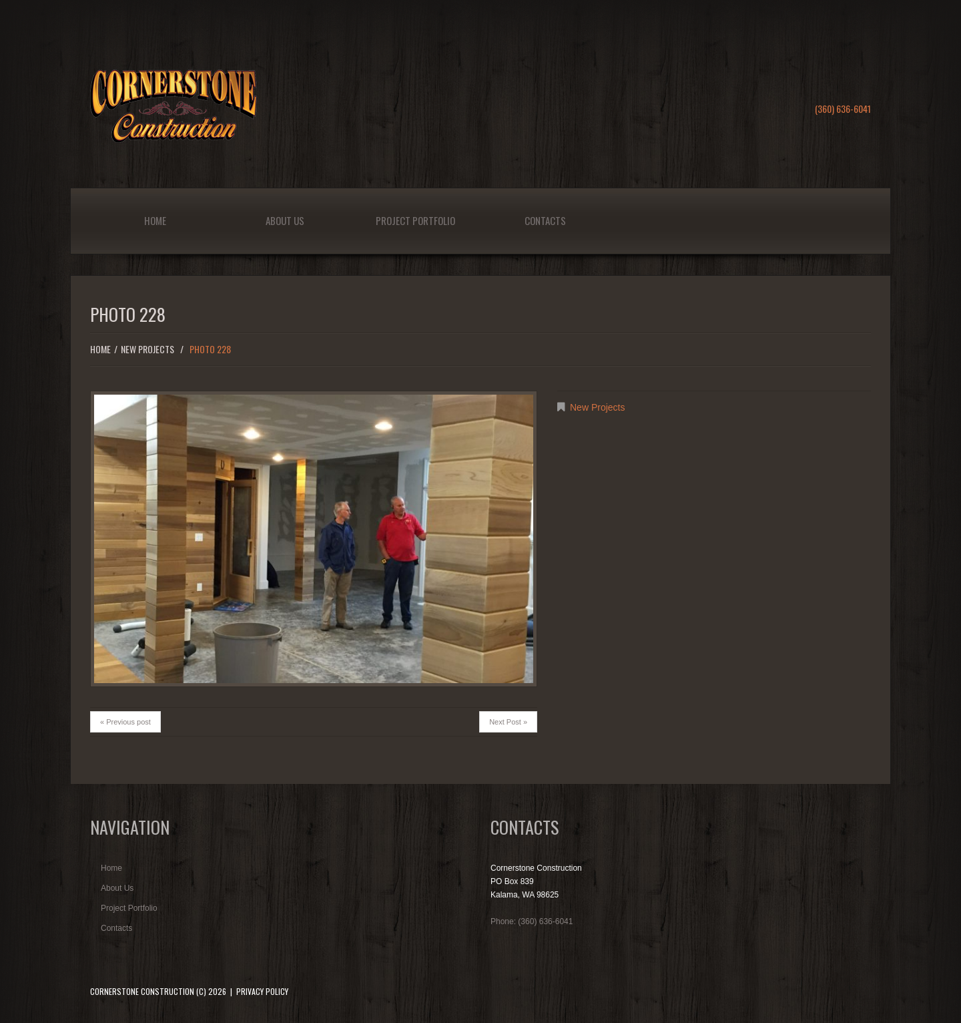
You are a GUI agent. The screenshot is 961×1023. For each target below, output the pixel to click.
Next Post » (508, 722)
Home (155, 220)
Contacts (545, 220)
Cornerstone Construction (142, 991)
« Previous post (125, 722)
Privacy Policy (262, 991)
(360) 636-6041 (843, 108)
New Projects (147, 349)
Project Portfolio (415, 220)
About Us (285, 220)
